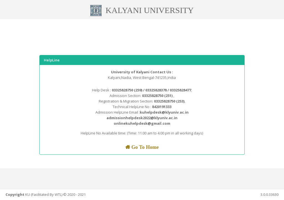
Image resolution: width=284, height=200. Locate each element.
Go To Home (144, 147)
